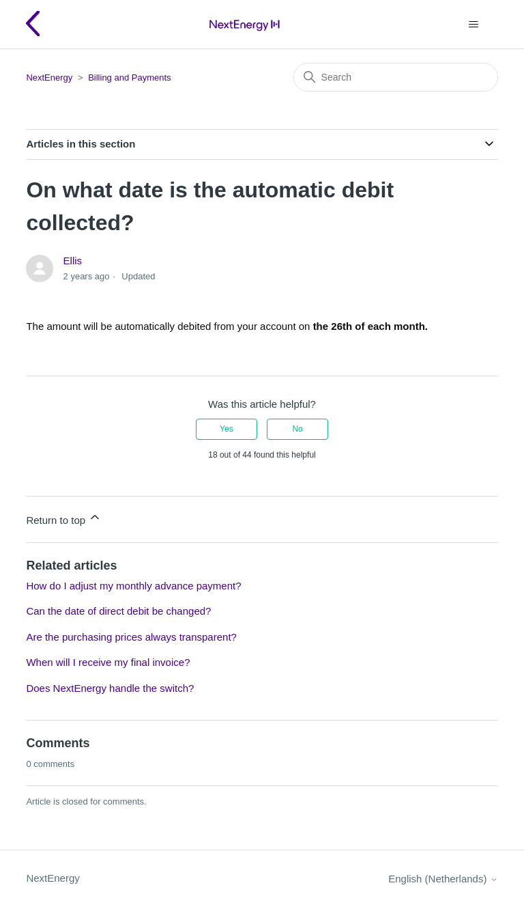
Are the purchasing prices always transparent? (131, 637)
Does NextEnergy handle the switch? (110, 688)
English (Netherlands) (442, 878)
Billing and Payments (129, 77)
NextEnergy (49, 77)
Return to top (64, 518)
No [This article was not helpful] (297, 429)
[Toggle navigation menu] (474, 25)
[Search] (395, 77)
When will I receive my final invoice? (108, 662)
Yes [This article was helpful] (226, 429)
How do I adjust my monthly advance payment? (133, 585)
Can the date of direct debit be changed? (118, 611)
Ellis (73, 260)
